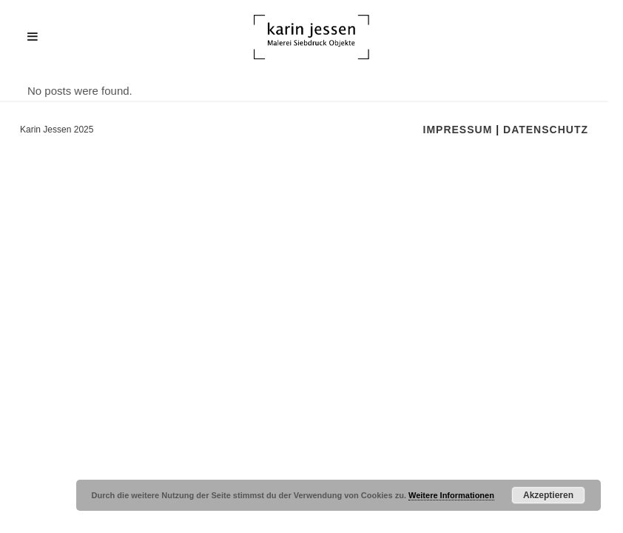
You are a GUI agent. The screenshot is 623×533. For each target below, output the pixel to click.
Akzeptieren (548, 495)
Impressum (458, 129)
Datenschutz (545, 129)
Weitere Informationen (451, 495)
